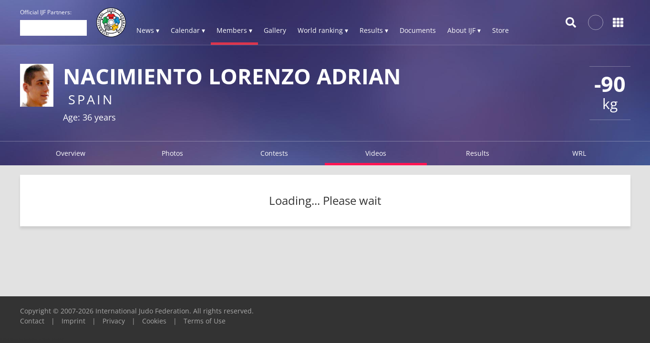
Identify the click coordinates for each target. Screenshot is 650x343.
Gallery (275, 30)
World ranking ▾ (323, 30)
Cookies (154, 320)
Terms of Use (205, 320)
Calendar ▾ (188, 30)
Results (477, 153)
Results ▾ (374, 30)
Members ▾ (234, 30)
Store (500, 30)
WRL (579, 153)
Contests (274, 153)
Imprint (73, 320)
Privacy (114, 320)
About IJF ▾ (464, 30)
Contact (32, 320)
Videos (375, 153)
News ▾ (147, 30)
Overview (70, 153)
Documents (418, 30)
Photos (172, 153)
